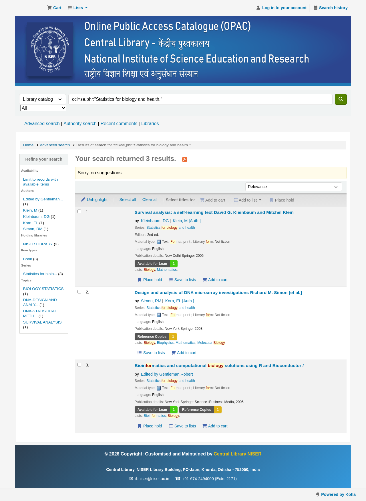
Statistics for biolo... (40, 274)
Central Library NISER (30, 8)
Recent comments (118, 123)
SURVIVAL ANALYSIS (42, 322)
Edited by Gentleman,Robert (167, 374)
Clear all (150, 199)
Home (28, 145)
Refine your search (44, 159)
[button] (54, 8)
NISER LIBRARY (38, 244)
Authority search (80, 123)
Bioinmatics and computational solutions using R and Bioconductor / (219, 365)
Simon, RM (33, 229)
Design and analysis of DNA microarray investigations (218, 292)
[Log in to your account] (281, 8)
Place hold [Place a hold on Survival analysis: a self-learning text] (149, 279)
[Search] (341, 99)
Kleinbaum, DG (36, 216)
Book (27, 259)
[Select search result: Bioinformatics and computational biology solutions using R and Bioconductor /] (79, 364)
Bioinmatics (155, 416)
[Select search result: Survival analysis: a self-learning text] (79, 211)
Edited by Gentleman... (43, 199)
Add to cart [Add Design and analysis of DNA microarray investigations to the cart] (183, 352)
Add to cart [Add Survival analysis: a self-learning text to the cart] (214, 279)
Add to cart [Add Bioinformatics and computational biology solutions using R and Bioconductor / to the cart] (214, 426)
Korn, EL (30, 223)
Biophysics (165, 343)
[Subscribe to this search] (185, 159)
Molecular (211, 343)
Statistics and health (170, 228)
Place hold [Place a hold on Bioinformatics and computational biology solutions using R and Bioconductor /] (149, 426)
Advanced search (42, 123)
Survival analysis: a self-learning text (214, 212)
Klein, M (30, 210)
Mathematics (167, 270)
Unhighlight (94, 199)
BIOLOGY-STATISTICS (43, 289)
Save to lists (182, 279)
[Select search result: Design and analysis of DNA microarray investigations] (79, 291)
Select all (127, 199)
